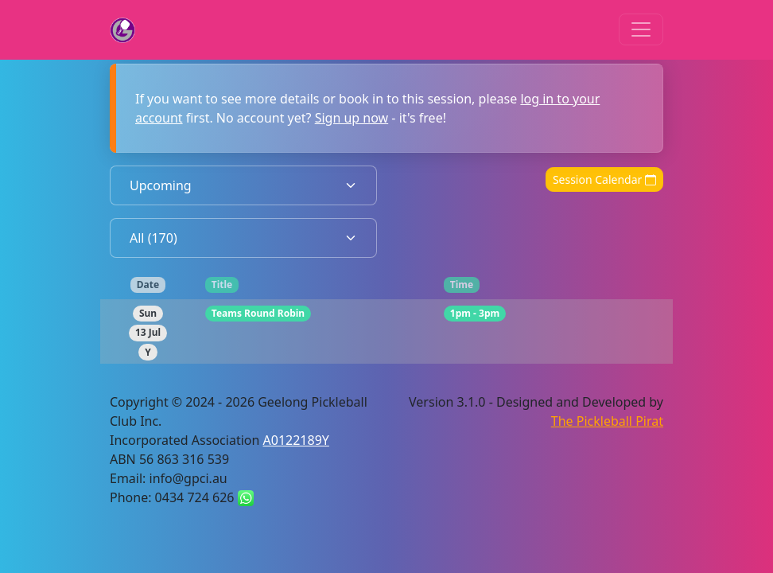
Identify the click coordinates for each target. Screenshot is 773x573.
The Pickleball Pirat (607, 421)
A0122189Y (296, 440)
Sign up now (352, 118)
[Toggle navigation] (641, 29)
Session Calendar (604, 179)
